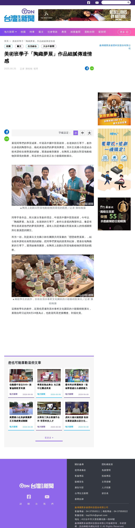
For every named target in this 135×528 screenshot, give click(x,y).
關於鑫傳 (79, 464)
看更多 (49, 438)
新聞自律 (79, 499)
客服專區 (79, 476)
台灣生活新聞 (81, 493)
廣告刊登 (79, 487)
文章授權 (106, 482)
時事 (32, 32)
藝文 (41, 32)
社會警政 (53, 32)
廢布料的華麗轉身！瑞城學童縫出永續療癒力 (76, 386)
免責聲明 (106, 470)
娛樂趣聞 (76, 32)
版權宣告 (79, 482)
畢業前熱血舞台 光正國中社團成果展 (48, 386)
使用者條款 (80, 470)
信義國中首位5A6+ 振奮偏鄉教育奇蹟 (20, 386)
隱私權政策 (107, 464)
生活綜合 (32, 46)
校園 (23, 32)
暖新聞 (102, 32)
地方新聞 (10, 32)
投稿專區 (106, 476)
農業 (64, 32)
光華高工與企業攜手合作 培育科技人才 (48, 419)
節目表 (105, 493)
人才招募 (106, 487)
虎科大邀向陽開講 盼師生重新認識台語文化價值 (76, 421)
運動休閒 (90, 32)
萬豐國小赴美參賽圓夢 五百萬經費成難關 (20, 419)
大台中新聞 (48, 46)
